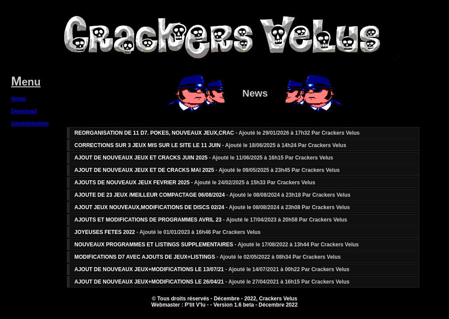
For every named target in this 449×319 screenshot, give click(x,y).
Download (23, 111)
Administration (30, 124)
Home (18, 99)
